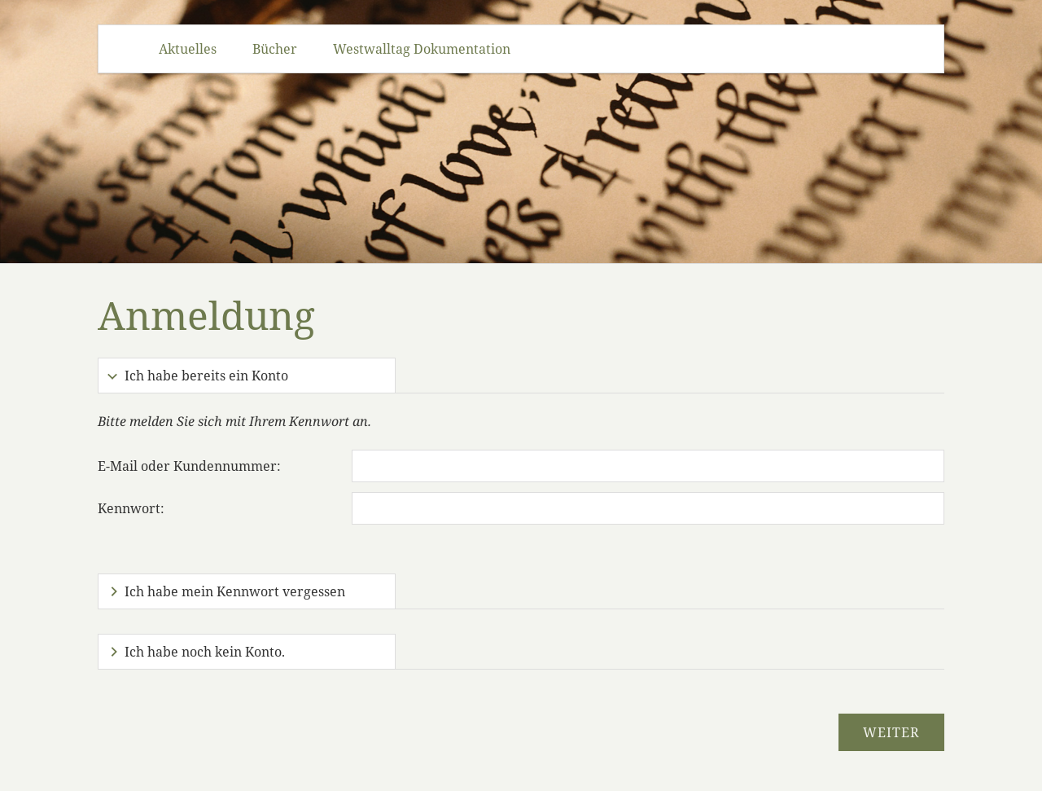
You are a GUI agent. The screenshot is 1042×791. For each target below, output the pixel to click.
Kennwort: (131, 508)
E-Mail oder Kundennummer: (189, 466)
